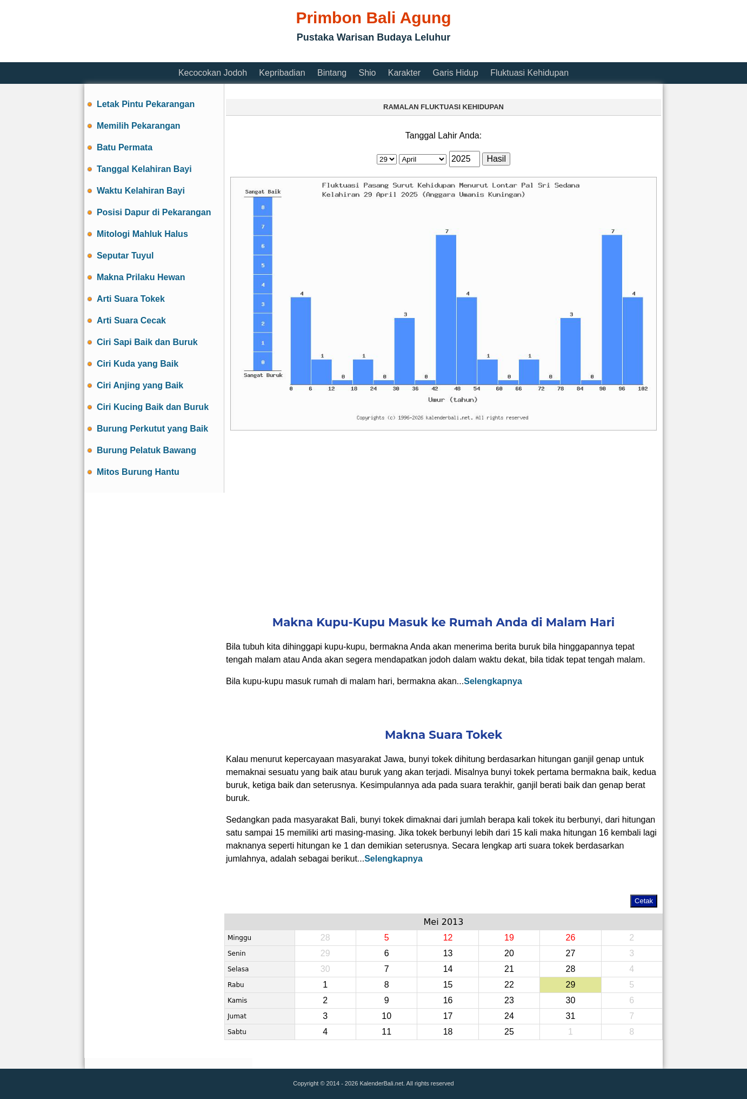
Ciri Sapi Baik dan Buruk (147, 342)
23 (509, 1000)
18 (448, 1031)
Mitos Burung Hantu (138, 471)
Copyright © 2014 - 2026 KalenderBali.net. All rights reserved (373, 1083)
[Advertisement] (281, 55)
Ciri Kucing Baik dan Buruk (153, 407)
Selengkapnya (493, 681)
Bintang (331, 72)
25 (509, 1031)
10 (386, 1016)
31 (570, 1016)
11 (386, 1031)
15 (448, 984)
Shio (367, 72)
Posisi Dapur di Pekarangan (154, 212)
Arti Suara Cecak (131, 320)
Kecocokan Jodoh (212, 72)
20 (509, 953)
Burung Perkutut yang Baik (152, 428)
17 (448, 1016)
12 (448, 937)
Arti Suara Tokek (131, 298)
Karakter (404, 72)
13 (448, 953)
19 (509, 937)
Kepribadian (282, 72)
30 (570, 1000)
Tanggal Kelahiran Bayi (144, 169)
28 (570, 969)
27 (570, 953)
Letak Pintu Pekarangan (146, 104)
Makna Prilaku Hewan (141, 277)
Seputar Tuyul (125, 255)
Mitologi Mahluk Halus (142, 234)
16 (448, 1000)
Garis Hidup (455, 72)
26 (570, 937)
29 (570, 984)
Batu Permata (124, 147)
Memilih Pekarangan (139, 125)
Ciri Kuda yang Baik (137, 363)
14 (448, 969)
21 (509, 969)
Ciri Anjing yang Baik (140, 385)
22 (509, 984)
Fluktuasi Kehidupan (529, 72)
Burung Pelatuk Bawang (146, 450)
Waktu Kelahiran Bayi (141, 190)
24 (509, 1016)
